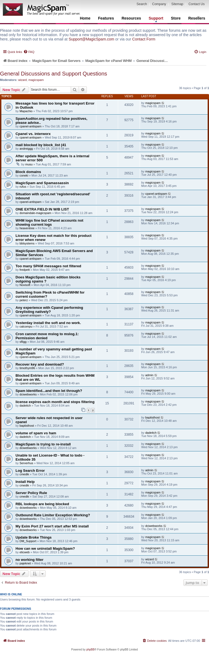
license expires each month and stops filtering (55, 402)
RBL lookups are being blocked (42, 504)
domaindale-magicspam (35, 213)
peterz (24, 300)
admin (149, 375)
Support (156, 19)
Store (176, 18)
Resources (131, 18)
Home (85, 18)
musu (29, 164)
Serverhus (26, 463)
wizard (22, 79)
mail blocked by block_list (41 (41, 145)
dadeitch (25, 405)
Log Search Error (30, 471)
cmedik (24, 474)
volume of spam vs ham (36, 433)
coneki (24, 175)
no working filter (30, 560)
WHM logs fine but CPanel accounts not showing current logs (49, 222)
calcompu (26, 326)
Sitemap (177, 4)
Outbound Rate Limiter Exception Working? (53, 515)
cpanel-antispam (31, 126)
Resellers (196, 18)
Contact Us (197, 4)
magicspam (36, 79)
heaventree (27, 228)
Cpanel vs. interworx (33, 134)
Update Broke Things (34, 537)
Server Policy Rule (31, 493)
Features (106, 18)
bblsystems (27, 243)
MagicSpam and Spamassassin (42, 183)
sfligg (23, 341)
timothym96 (27, 368)
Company (159, 4)
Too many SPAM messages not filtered (48, 266)
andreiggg (26, 148)
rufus (23, 186)
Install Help (25, 482)
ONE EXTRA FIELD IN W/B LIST (42, 209)
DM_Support (28, 541)
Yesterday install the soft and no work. (48, 323)
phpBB (90, 649)
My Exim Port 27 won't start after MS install (52, 526)
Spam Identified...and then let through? (49, 391)
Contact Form (143, 39)
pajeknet (25, 563)
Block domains (28, 172)
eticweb (25, 552)
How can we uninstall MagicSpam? (45, 548)
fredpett (25, 269)
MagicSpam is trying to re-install (43, 444)
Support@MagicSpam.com (91, 39)
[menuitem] (28, 52)
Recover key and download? (40, 364)
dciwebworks (28, 394)
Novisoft (25, 285)
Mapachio (26, 111)
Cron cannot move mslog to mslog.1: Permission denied (47, 336)
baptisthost (27, 425)
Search (142, 4)
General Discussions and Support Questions (53, 74)
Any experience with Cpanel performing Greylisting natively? (49, 310)
